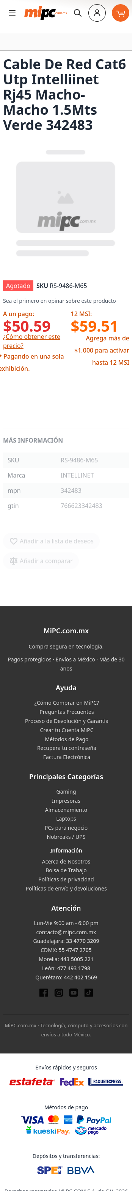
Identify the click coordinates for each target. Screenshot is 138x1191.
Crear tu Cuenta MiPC (66, 730)
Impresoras (66, 800)
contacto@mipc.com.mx (66, 932)
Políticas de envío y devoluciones (66, 888)
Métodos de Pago (66, 739)
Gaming (66, 791)
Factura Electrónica (66, 757)
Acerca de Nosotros (66, 861)
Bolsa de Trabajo (66, 870)
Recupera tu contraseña (66, 747)
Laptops (66, 818)
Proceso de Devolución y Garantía (66, 720)
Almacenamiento (66, 809)
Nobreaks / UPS (66, 836)
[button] (66, 202)
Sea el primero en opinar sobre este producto (59, 300)
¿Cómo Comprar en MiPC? (66, 702)
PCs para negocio (66, 827)
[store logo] (45, 13)
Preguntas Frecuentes (66, 711)
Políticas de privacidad (66, 879)
